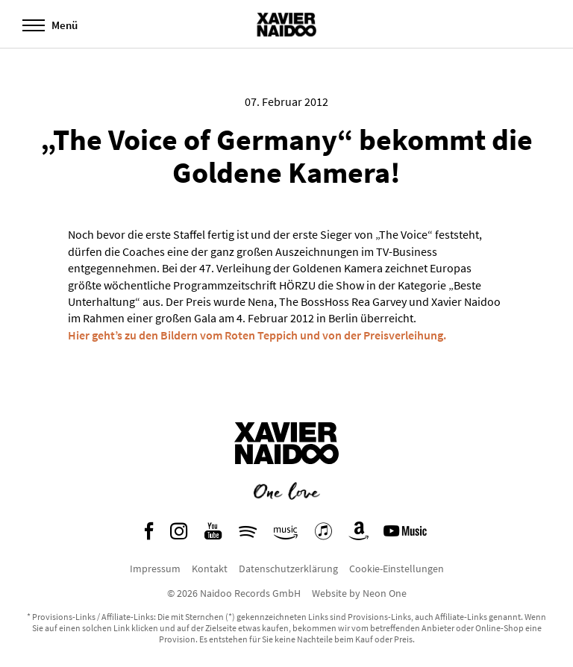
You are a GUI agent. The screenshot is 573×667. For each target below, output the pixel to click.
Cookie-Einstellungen (396, 568)
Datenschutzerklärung (288, 568)
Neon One (385, 593)
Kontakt (210, 568)
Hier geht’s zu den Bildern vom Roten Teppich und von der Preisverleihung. (257, 335)
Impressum (155, 568)
